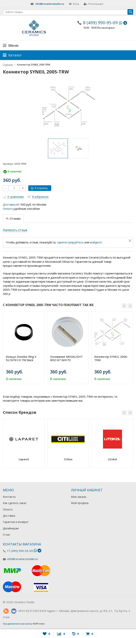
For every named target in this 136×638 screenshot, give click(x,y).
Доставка (9, 204)
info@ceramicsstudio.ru (49, 3)
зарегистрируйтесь (70, 242)
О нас (6, 534)
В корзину (39, 188)
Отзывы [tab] (13, 218)
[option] (58, 148)
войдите (96, 242)
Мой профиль (80, 503)
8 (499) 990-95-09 (100, 22)
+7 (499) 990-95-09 (20, 551)
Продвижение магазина (17, 623)
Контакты (9, 497)
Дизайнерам (11, 528)
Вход (74, 3)
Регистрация (93, 3)
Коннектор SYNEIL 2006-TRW (111, 358)
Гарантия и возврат (16, 522)
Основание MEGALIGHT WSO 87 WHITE (66, 358)
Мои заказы (78, 497)
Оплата (8, 208)
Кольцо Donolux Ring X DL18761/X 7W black (21, 358)
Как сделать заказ (14, 503)
